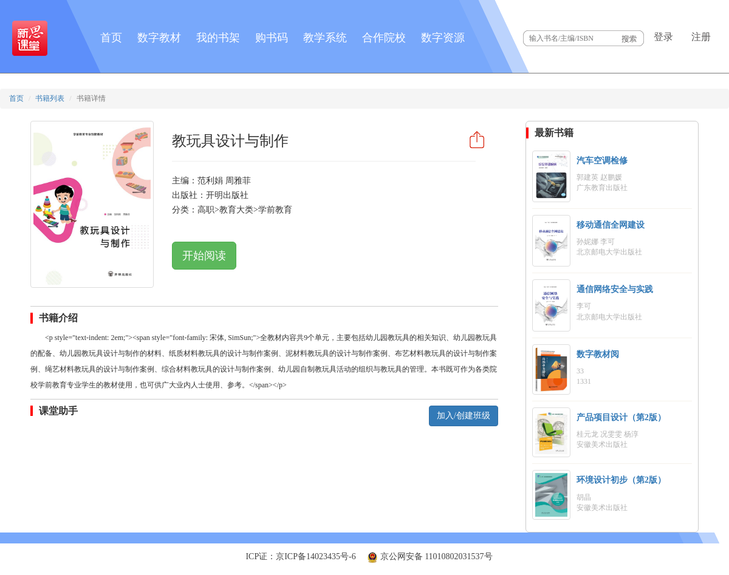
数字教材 (159, 38)
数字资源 (443, 38)
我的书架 (218, 38)
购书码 (271, 38)
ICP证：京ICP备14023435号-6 (300, 556)
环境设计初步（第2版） (621, 480)
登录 (663, 37)
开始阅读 (204, 256)
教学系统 (325, 38)
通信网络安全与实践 (615, 289)
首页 (111, 38)
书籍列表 (49, 98)
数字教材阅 (598, 354)
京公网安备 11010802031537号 (429, 556)
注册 (701, 37)
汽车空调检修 (602, 160)
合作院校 (384, 38)
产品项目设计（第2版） (621, 417)
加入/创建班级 (463, 415)
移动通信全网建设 (611, 225)
